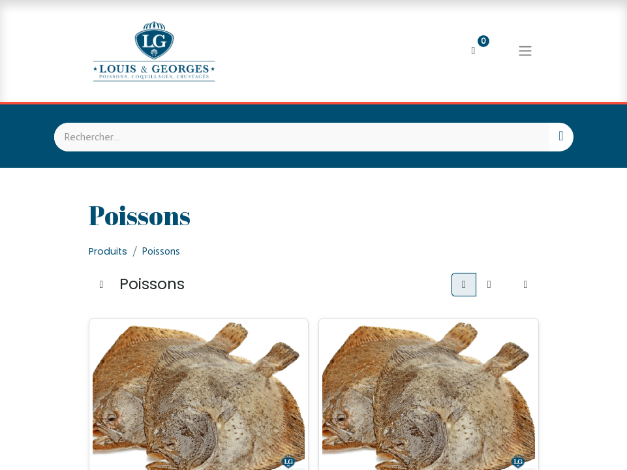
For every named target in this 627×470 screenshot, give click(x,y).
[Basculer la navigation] (525, 51)
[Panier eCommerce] (474, 51)
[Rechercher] (561, 137)
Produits (108, 251)
